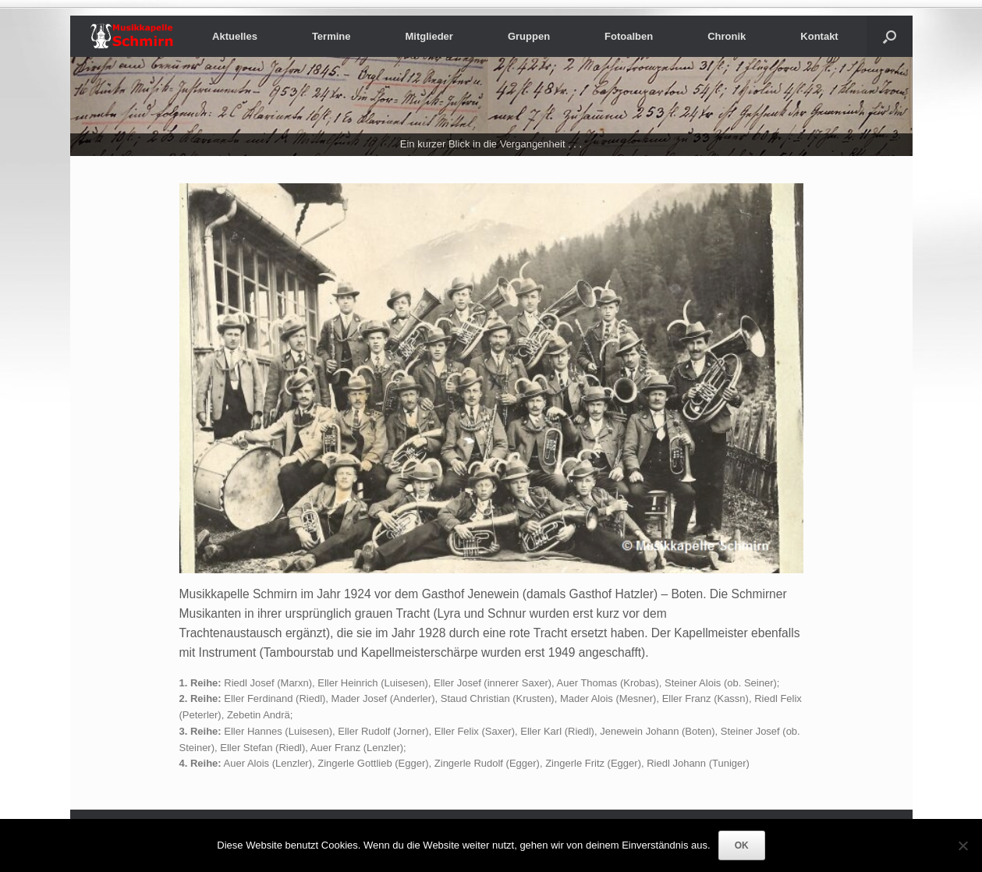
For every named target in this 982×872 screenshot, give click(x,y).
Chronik (726, 36)
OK (742, 845)
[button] (890, 36)
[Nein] (962, 845)
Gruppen (529, 36)
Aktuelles (234, 36)
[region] (491, 106)
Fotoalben (628, 36)
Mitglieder (429, 36)
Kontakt (819, 36)
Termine (331, 36)
